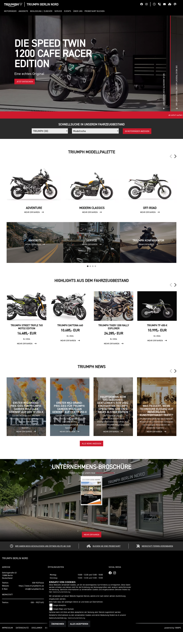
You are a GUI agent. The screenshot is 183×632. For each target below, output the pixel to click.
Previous (171, 156)
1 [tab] (87, 265)
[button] (11, 11)
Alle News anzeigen (91, 443)
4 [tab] (95, 265)
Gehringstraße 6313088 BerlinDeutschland (9, 575)
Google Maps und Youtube (63, 609)
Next (175, 156)
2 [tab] (90, 265)
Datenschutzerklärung (61, 592)
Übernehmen (57, 624)
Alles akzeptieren (79, 624)
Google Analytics (59, 605)
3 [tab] (93, 265)
